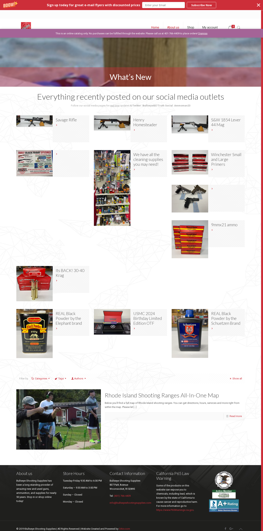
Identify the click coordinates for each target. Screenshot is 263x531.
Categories (41, 378)
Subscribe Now (201, 5)
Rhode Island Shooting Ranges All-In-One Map (162, 395)
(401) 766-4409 (122, 495)
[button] (131, 5)
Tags (60, 378)
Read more (236, 416)
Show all (235, 378)
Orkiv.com (124, 528)
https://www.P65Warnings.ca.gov (174, 510)
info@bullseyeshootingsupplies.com (130, 502)
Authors (79, 378)
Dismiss (202, 33)
